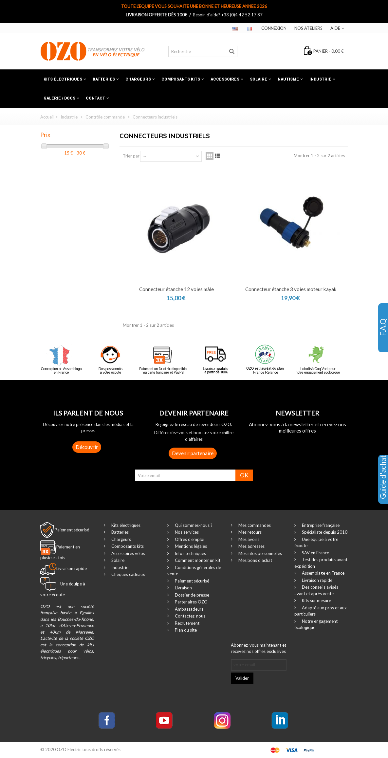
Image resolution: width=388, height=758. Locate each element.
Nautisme (288, 79)
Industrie (320, 79)
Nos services (186, 532)
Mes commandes (254, 525)
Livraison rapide (316, 580)
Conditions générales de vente (194, 571)
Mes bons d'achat (254, 560)
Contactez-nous (189, 616)
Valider (242, 678)
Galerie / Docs (59, 98)
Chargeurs (138, 79)
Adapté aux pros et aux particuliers (320, 611)
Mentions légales (190, 546)
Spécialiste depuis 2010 (324, 532)
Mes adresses (251, 546)
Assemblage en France (322, 573)
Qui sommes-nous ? (193, 525)
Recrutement (186, 623)
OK (244, 475)
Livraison (183, 587)
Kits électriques (63, 79)
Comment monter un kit (197, 560)
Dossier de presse (191, 595)
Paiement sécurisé (72, 529)
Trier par (131, 155)
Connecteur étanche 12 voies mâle (176, 289)
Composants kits (180, 79)
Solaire (258, 79)
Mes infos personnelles (259, 553)
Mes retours (249, 532)
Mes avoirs (248, 539)
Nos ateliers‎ (308, 28)
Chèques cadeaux (127, 574)
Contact (95, 98)
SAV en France (315, 552)
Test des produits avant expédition (320, 563)
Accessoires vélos (127, 553)
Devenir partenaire (192, 453)
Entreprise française (320, 525)
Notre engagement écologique (316, 624)
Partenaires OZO (191, 601)
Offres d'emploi (189, 539)
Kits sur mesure (316, 600)
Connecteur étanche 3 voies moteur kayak (291, 289)
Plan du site (185, 630)
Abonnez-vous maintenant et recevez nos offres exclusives (258, 648)
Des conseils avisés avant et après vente (316, 590)
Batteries (104, 79)
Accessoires (225, 79)
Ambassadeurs (188, 609)
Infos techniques (190, 553)
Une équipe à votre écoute (316, 542)
